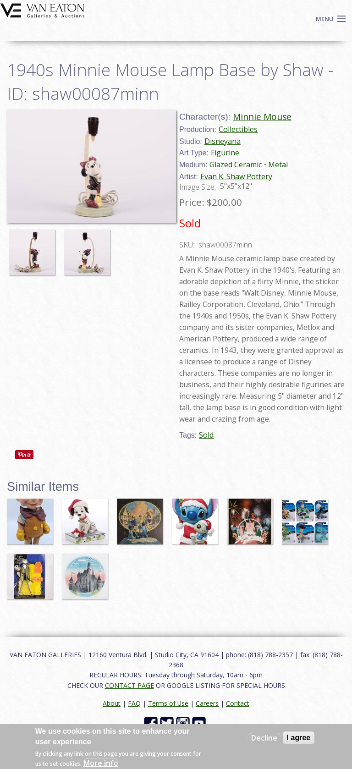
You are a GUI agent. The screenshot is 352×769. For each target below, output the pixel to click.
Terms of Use (168, 703)
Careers (207, 703)
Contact (237, 703)
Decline (264, 738)
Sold (206, 435)
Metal (278, 164)
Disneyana (222, 141)
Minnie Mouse (262, 116)
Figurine (225, 153)
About (112, 703)
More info (100, 763)
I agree (299, 738)
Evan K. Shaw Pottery (236, 176)
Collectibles (238, 129)
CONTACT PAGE (129, 685)
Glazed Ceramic (235, 164)
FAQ (134, 703)
